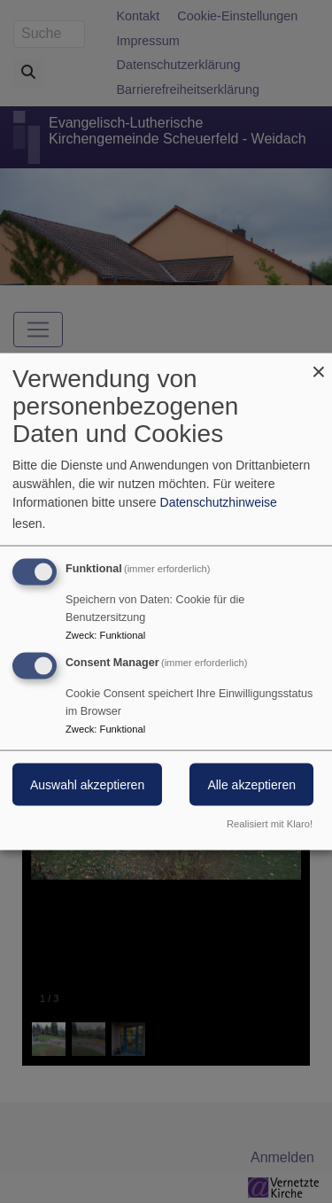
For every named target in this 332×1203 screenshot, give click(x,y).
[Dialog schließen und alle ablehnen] (318, 364)
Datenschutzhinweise (218, 502)
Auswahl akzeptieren (87, 785)
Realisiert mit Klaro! (270, 823)
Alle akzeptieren (251, 785)
